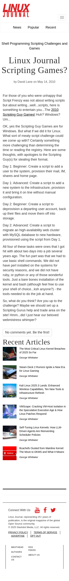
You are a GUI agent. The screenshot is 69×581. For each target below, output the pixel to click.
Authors (16, 552)
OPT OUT (35, 535)
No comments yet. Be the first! (27, 332)
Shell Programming (15, 43)
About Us (34, 555)
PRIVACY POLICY (18, 532)
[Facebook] (45, 511)
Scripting (37, 43)
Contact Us (16, 558)
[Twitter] (53, 511)
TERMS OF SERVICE (45, 532)
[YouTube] (37, 511)
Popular (33, 27)
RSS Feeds (32, 548)
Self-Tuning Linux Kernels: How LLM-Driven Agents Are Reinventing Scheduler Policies (40, 431)
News (17, 27)
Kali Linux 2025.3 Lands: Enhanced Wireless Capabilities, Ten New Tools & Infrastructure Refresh (41, 389)
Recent (51, 27)
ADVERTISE (17, 535)
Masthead (17, 547)
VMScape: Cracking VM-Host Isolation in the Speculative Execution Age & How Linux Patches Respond (42, 410)
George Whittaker (28, 357)
